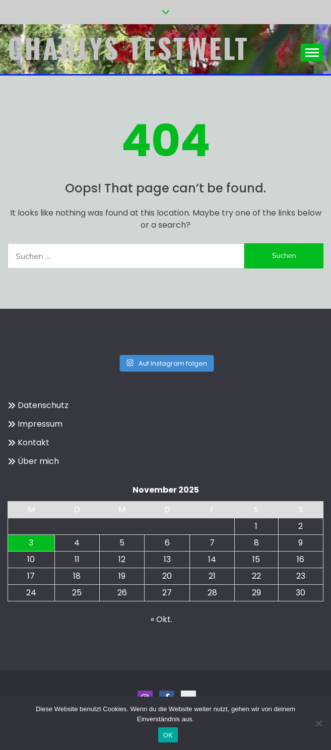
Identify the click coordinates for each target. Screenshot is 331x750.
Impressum (40, 424)
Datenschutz (43, 405)
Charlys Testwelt (128, 48)
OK (168, 735)
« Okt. (161, 619)
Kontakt (33, 442)
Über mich (38, 461)
